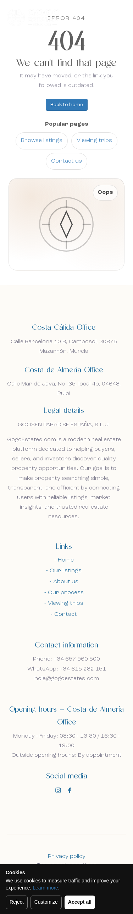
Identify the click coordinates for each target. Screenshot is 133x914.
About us (65, 582)
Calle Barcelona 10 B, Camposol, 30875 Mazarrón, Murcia (64, 346)
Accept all (80, 902)
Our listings (66, 571)
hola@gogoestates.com (66, 679)
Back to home (66, 104)
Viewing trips (94, 140)
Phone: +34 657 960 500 (66, 659)
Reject (17, 902)
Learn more (45, 888)
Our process (66, 593)
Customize (46, 902)
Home (66, 560)
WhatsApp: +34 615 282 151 (66, 669)
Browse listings (41, 140)
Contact (65, 614)
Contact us (66, 161)
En (102, 17)
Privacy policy (66, 856)
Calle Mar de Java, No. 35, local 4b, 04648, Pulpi (64, 388)
